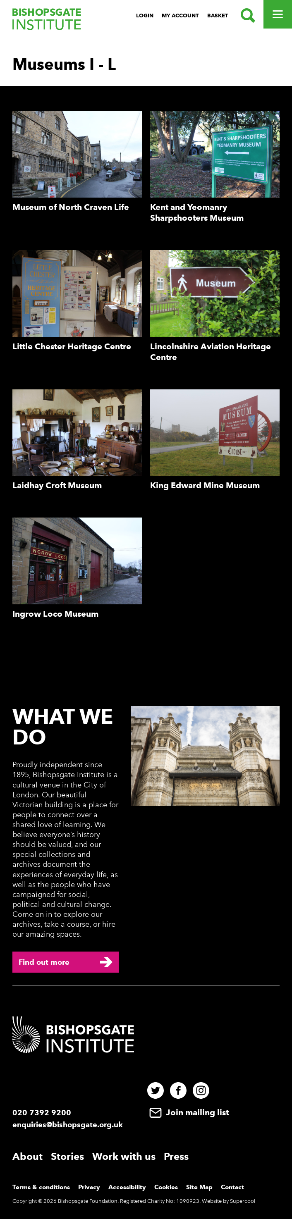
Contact (232, 1187)
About (27, 1156)
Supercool (242, 1201)
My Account (180, 15)
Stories (67, 1156)
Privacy (89, 1187)
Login (144, 15)
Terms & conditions (41, 1187)
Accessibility (127, 1187)
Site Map (199, 1187)
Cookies (166, 1187)
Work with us (124, 1156)
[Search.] (246, 15)
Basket (217, 15)
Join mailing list (188, 1112)
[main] (146, 344)
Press (176, 1156)
